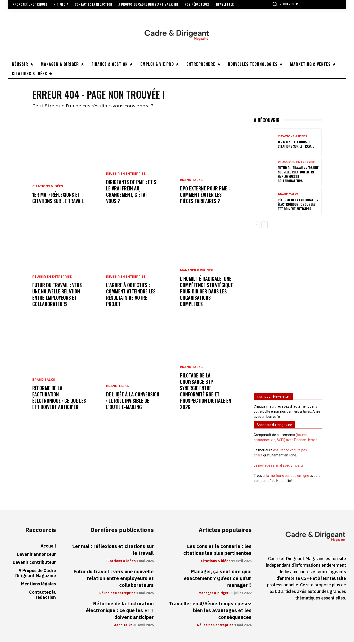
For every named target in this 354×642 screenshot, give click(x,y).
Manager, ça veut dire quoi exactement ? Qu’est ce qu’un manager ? (218, 578)
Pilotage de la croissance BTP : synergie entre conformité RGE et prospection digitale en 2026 (205, 391)
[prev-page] (257, 225)
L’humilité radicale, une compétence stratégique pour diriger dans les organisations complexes (206, 291)
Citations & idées (47, 186)
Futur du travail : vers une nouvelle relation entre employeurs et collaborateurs (57, 295)
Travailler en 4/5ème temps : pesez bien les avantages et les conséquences (210, 610)
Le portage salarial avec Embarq (278, 465)
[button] (285, 3)
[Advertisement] (288, 308)
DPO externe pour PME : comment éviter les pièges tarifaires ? (205, 195)
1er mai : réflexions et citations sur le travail (58, 198)
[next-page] (264, 225)
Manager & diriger (196, 270)
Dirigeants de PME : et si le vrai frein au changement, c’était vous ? (132, 192)
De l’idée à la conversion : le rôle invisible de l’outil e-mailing (132, 401)
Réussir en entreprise (52, 276)
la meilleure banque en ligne (287, 476)
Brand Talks (43, 379)
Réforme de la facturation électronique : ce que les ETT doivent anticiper (59, 398)
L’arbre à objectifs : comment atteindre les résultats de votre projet (131, 295)
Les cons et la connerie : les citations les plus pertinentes (217, 550)
